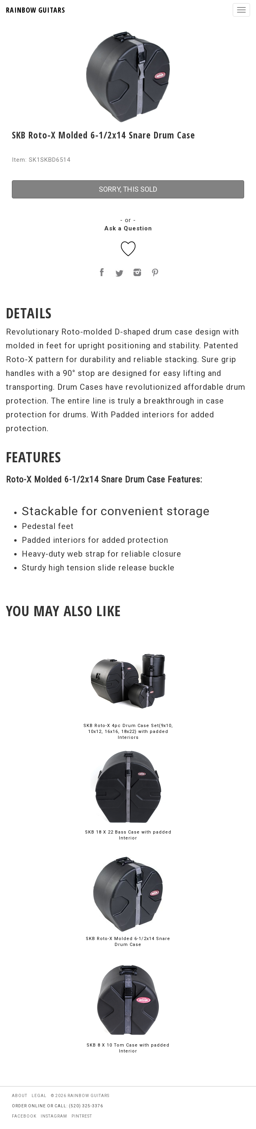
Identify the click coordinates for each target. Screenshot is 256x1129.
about (19, 1095)
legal (39, 1095)
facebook (24, 1116)
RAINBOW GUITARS (35, 10)
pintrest (82, 1116)
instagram (54, 1116)
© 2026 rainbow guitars (80, 1095)
